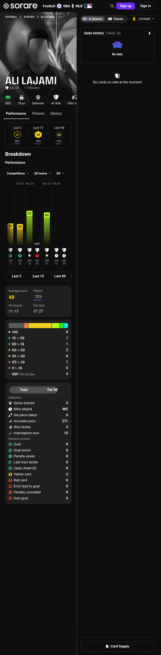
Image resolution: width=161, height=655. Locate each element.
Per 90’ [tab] (52, 390)
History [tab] (56, 113)
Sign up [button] (125, 6)
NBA (68, 6)
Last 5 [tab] (16, 276)
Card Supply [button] (117, 646)
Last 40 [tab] (60, 276)
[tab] (116, 19)
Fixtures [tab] (38, 113)
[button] (112, 6)
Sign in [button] (145, 6)
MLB (83, 6)
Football (52, 6)
